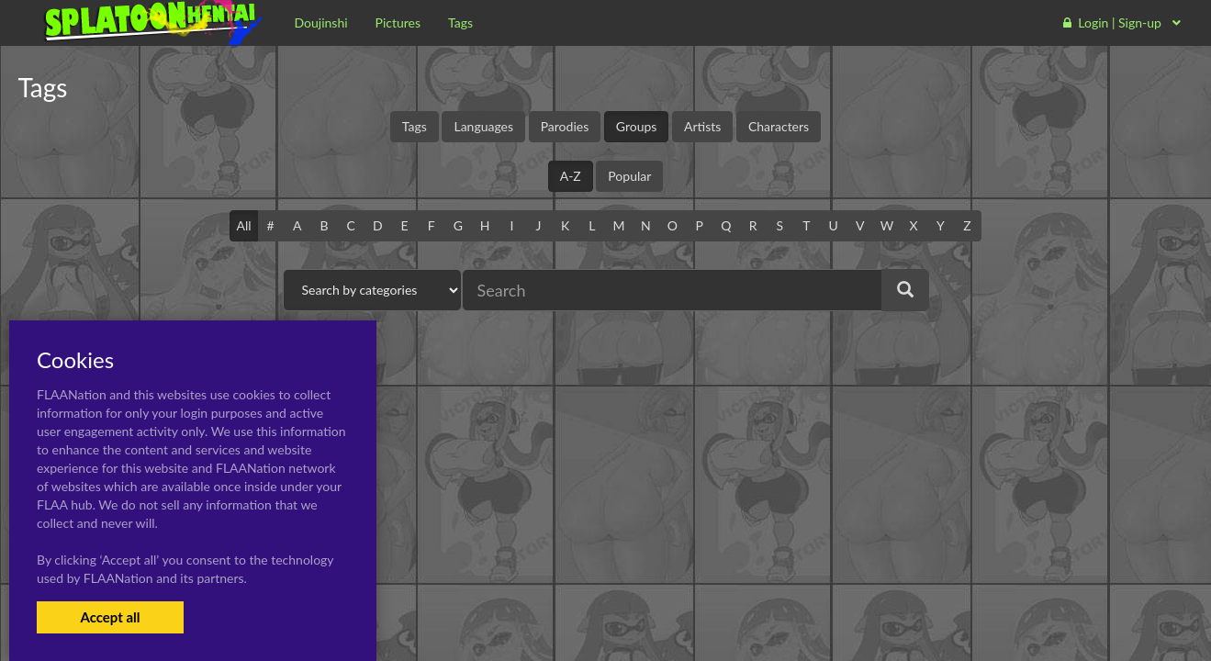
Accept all (110, 617)
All (243, 225)
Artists (702, 126)
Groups (636, 126)
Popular (629, 176)
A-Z (570, 176)
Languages (483, 126)
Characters (778, 126)
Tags (414, 126)
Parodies (565, 126)
